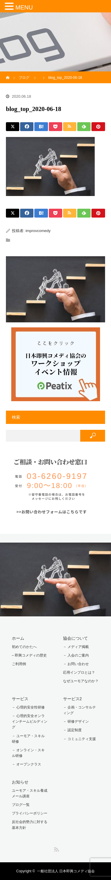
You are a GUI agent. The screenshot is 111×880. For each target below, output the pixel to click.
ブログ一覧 (21, 805)
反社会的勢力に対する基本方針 (29, 825)
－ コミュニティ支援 (79, 739)
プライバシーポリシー (29, 813)
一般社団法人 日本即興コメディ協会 (66, 871)
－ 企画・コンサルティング (79, 710)
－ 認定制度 (72, 730)
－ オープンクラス (26, 764)
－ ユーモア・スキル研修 (28, 739)
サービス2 (72, 698)
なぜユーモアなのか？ (81, 681)
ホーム (18, 638)
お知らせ (20, 782)
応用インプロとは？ (79, 672)
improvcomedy (38, 230)
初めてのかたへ (24, 647)
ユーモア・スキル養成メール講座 (29, 793)
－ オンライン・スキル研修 (28, 753)
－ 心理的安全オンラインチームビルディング (29, 721)
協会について (75, 638)
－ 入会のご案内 (76, 655)
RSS (55, 848)
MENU (24, 7)
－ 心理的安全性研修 (28, 707)
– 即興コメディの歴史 (29, 655)
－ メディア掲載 (76, 647)
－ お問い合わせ (76, 664)
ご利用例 (19, 664)
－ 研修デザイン (76, 721)
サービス (20, 698)
